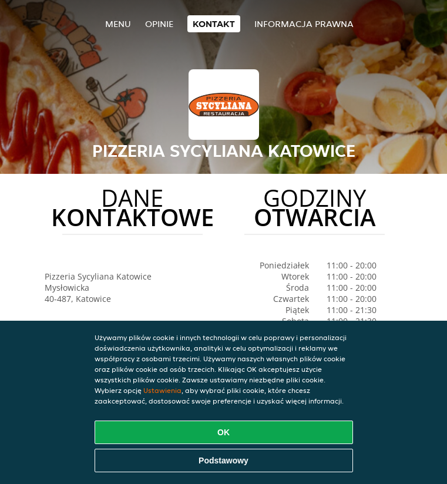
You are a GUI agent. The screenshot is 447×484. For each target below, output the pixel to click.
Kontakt (214, 24)
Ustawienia (162, 390)
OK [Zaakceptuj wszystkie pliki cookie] (223, 432)
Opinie (159, 24)
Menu (118, 24)
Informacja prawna (304, 24)
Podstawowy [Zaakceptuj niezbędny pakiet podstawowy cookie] (223, 460)
